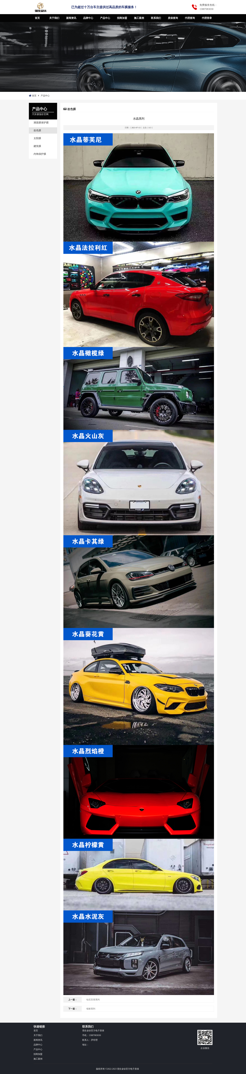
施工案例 (139, 18)
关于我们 (54, 18)
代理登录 (207, 18)
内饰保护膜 (40, 154)
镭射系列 (90, 1009)
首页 (37, 18)
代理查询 (190, 18)
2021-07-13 (135, 128)
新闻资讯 (71, 18)
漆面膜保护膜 (41, 122)
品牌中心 (88, 18)
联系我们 (156, 18)
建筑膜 (37, 146)
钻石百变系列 (93, 999)
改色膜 (37, 130)
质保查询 (173, 18)
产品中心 (105, 18)
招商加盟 (122, 18)
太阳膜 (37, 138)
